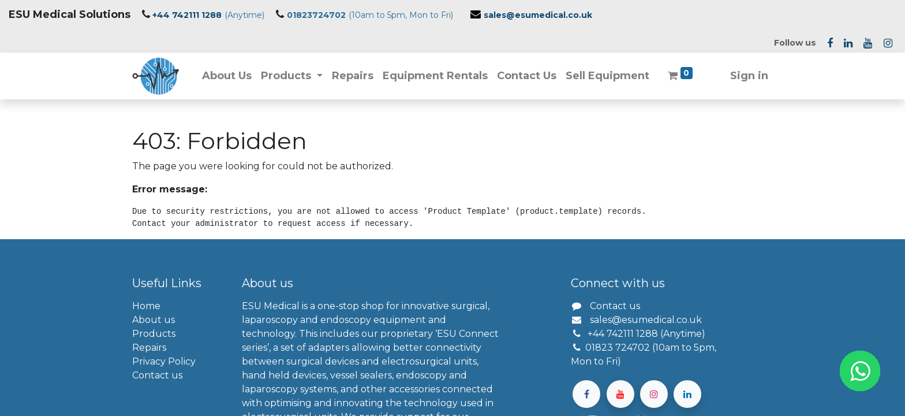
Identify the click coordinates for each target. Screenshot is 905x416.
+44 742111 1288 (187, 15)
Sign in (749, 75)
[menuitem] (226, 76)
